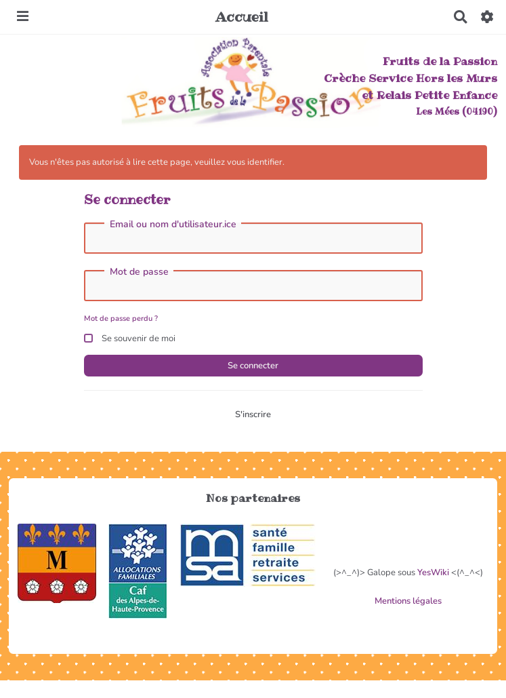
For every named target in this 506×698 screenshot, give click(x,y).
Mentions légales (408, 601)
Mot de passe (139, 272)
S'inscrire (253, 414)
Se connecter (253, 366)
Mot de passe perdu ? (121, 318)
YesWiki (433, 572)
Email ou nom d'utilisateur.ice (173, 224)
